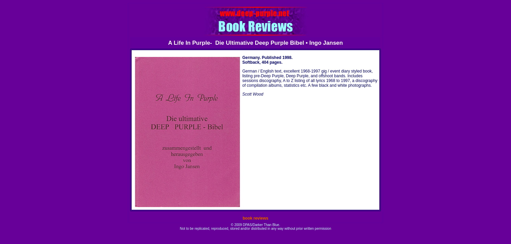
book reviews (255, 218)
